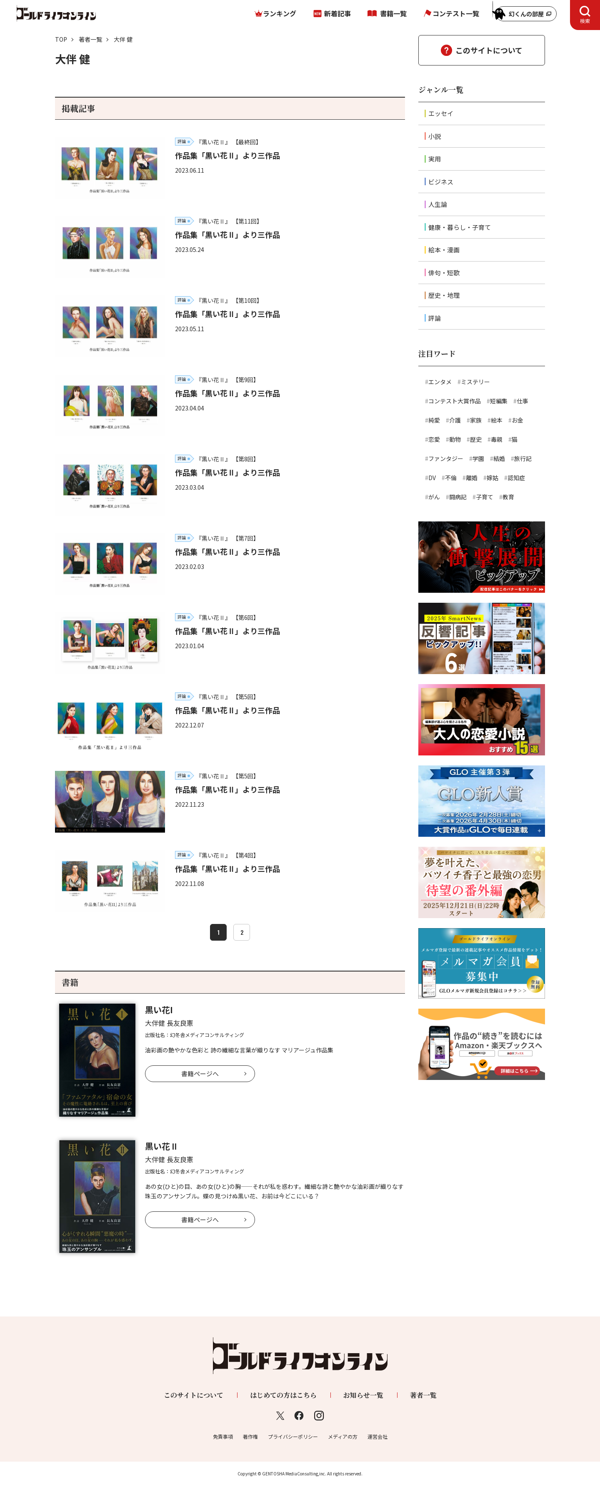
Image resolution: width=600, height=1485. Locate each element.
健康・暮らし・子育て (459, 227)
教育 (508, 497)
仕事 (522, 401)
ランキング (279, 13)
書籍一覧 (393, 13)
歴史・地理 (444, 295)
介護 (455, 420)
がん (434, 497)
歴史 (476, 439)
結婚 (499, 458)
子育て (484, 497)
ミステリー (475, 382)
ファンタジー (445, 458)
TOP (61, 39)
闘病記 (458, 497)
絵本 (496, 420)
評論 (434, 318)
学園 (478, 458)
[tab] (585, 15)
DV (432, 477)
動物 (455, 439)
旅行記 (523, 458)
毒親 (496, 439)
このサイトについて (488, 50)
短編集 (499, 401)
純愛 (434, 420)
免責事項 (223, 1436)
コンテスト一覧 (455, 13)
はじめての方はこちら (283, 1395)
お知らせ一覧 (363, 1395)
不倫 (451, 477)
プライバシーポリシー (293, 1436)
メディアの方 (343, 1436)
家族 (476, 420)
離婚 (472, 477)
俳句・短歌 (444, 272)
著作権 (250, 1436)
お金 (517, 420)
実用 (434, 158)
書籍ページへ (200, 1073)
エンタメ (440, 382)
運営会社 (378, 1436)
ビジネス (440, 181)
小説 (434, 136)
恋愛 (434, 439)
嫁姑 (492, 477)
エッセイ (440, 113)
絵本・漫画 (444, 249)
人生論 (437, 204)
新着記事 (337, 13)
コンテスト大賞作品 (454, 401)
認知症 (516, 477)
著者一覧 (90, 39)
